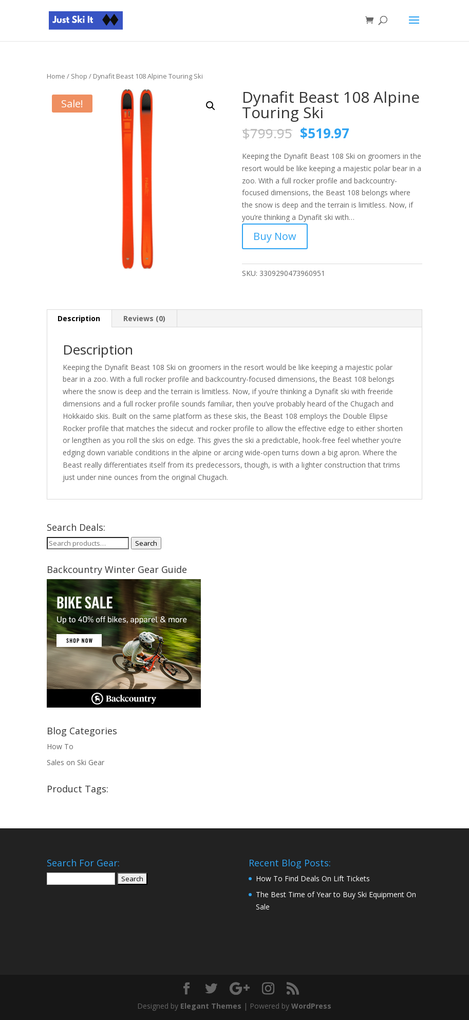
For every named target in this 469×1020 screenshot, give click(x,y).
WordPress (311, 1006)
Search (146, 543)
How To (60, 746)
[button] (210, 106)
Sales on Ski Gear (75, 762)
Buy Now (274, 236)
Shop (79, 76)
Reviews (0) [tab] (144, 318)
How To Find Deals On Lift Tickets (313, 878)
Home (56, 76)
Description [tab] (79, 318)
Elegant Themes (210, 1006)
